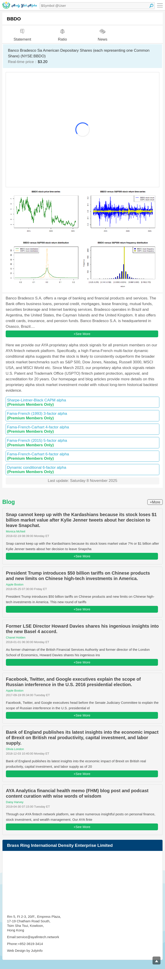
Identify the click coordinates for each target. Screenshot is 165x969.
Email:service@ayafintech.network (33, 937)
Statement (22, 33)
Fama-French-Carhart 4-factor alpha (82, 429)
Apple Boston (14, 584)
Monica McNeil (15, 531)
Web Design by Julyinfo (24, 950)
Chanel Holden (15, 637)
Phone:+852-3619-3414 (25, 944)
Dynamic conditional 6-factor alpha (82, 469)
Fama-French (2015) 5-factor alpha (82, 442)
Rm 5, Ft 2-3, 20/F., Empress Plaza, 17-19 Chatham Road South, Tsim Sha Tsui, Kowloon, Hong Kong (34, 923)
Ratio (62, 33)
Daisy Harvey (14, 802)
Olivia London (15, 749)
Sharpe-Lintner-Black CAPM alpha (82, 402)
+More (155, 502)
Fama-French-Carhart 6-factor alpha (82, 456)
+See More (82, 334)
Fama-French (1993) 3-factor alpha (82, 415)
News (103, 33)
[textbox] (97, 5)
